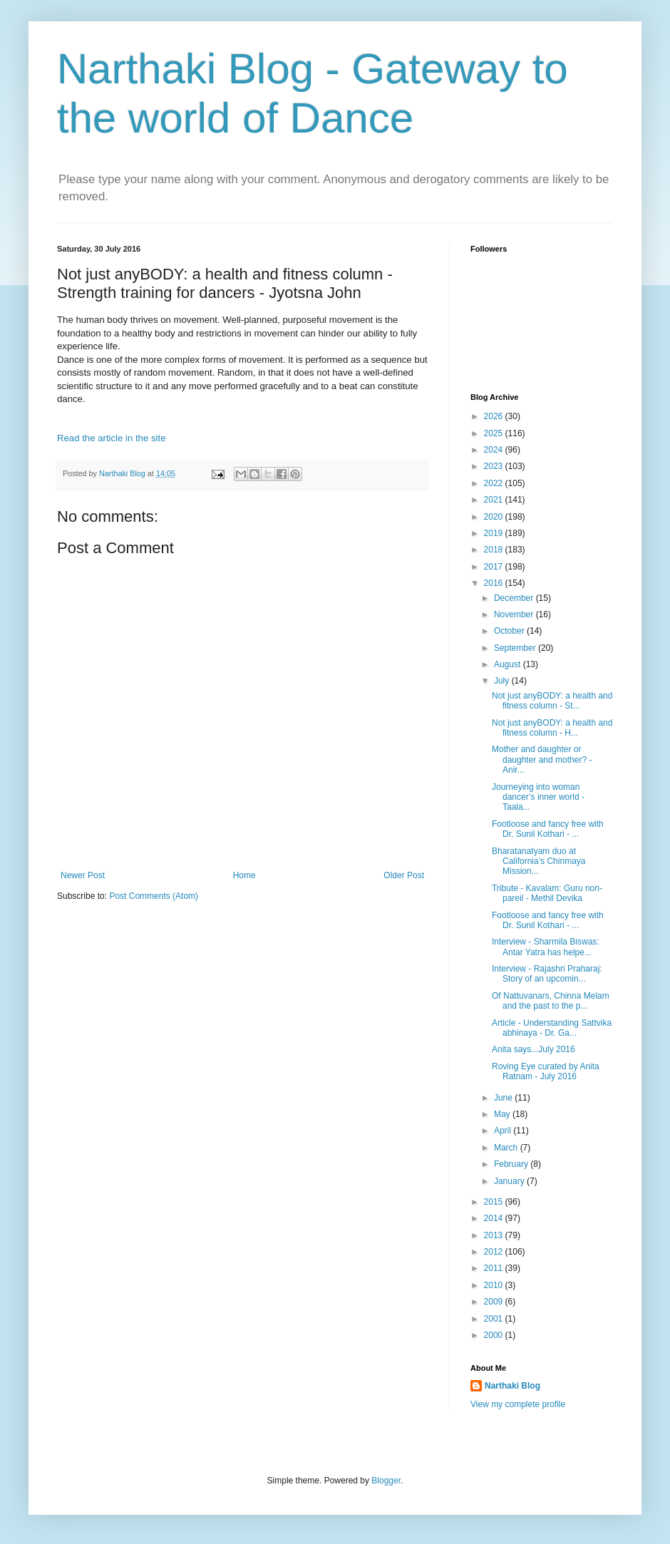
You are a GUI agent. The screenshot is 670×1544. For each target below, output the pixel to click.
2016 (494, 583)
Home (244, 875)
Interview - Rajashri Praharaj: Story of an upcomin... (547, 974)
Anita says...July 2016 (533, 1049)
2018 (494, 550)
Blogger (386, 1481)
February (512, 1164)
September (516, 648)
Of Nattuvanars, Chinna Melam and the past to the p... (550, 1001)
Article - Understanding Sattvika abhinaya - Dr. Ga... (552, 1028)
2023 (494, 466)
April (503, 1131)
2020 (494, 517)
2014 (494, 1218)
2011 (494, 1268)
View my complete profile (517, 1404)
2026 (494, 416)
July (503, 681)
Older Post (403, 875)
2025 (494, 433)
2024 (494, 450)
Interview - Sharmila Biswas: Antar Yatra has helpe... (545, 947)
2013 (494, 1235)
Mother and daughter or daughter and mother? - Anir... (542, 759)
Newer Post (83, 875)
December (515, 598)
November (515, 614)
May (503, 1114)
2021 (494, 500)
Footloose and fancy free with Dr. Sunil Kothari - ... (548, 829)
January (510, 1181)
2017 (494, 567)
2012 (494, 1252)
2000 (494, 1335)
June (504, 1098)
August (508, 664)
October (510, 631)
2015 (494, 1202)
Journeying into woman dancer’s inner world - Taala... (538, 797)
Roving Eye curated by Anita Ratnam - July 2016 (545, 1071)
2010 (494, 1285)
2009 (494, 1302)
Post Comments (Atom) (153, 896)
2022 (494, 483)
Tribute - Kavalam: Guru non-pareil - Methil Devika (547, 893)
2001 (494, 1319)
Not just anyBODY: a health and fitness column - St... (552, 701)
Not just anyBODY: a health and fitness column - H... (552, 728)
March (507, 1148)
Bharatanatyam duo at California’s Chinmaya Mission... (539, 861)
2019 (494, 533)
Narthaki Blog (512, 1386)
